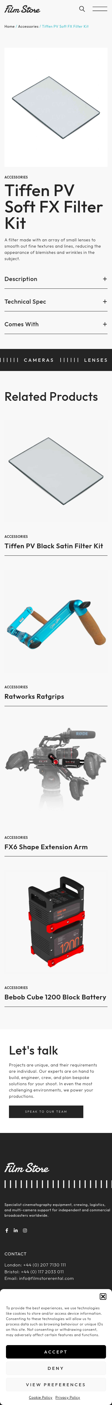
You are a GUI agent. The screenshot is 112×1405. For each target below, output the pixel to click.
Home (9, 26)
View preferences (56, 1384)
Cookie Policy (41, 1397)
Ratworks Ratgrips (34, 696)
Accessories (28, 26)
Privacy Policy (68, 1397)
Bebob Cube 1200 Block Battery (55, 997)
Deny (56, 1368)
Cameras (39, 360)
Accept (56, 1352)
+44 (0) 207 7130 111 (44, 1265)
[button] (103, 1297)
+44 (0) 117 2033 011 (42, 1271)
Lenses (96, 360)
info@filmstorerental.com (46, 1278)
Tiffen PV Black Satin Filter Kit (53, 545)
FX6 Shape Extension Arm (46, 846)
